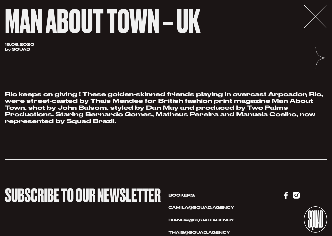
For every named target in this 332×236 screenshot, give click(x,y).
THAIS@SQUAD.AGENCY (199, 232)
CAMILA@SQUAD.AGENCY (201, 207)
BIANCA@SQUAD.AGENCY (201, 220)
